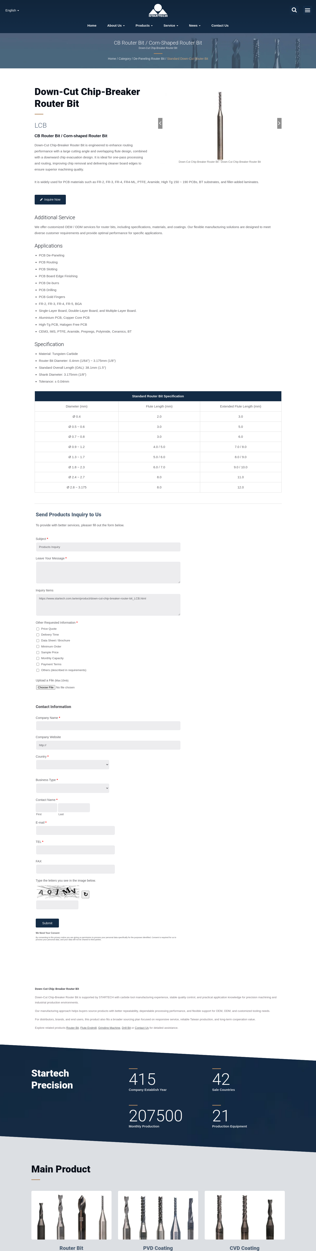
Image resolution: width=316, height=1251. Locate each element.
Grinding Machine (109, 1027)
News (195, 25)
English (12, 10)
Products (144, 25)
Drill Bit (126, 1027)
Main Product (61, 1169)
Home (92, 25)
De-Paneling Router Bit (148, 58)
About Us (116, 25)
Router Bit (72, 1027)
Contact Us (219, 25)
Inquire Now (50, 199)
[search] (294, 10)
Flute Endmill (88, 1027)
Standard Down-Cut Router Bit (187, 58)
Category (125, 58)
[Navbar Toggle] (307, 10)
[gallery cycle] (220, 162)
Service (171, 25)
